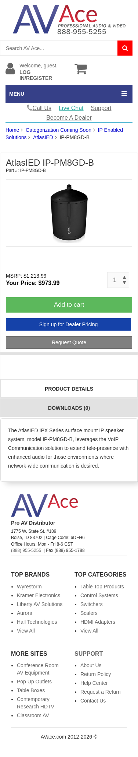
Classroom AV (33, 715)
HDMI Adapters (97, 622)
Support (101, 108)
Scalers (89, 613)
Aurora (24, 613)
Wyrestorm (29, 586)
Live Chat (71, 108)
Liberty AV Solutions (39, 604)
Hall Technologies (37, 622)
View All (26, 631)
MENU (16, 94)
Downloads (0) (69, 408)
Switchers (91, 604)
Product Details (69, 389)
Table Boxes (31, 690)
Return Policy (95, 674)
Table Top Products (102, 586)
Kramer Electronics (38, 595)
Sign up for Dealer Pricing (68, 324)
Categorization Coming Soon (58, 130)
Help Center (94, 683)
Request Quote (69, 342)
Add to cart (69, 304)
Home (12, 130)
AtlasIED (43, 137)
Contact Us (93, 701)
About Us (91, 665)
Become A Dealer (69, 118)
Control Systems (99, 595)
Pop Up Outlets (34, 681)
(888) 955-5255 (26, 550)
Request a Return (100, 692)
